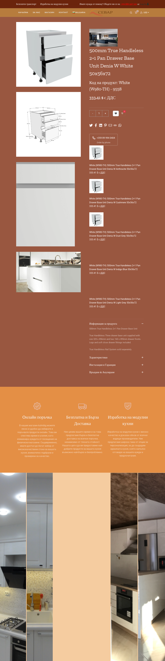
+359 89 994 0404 (103, 138)
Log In (143, 4)
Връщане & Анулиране (116, 372)
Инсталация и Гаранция (116, 365)
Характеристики (116, 358)
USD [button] (146, 13)
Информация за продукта (116, 324)
